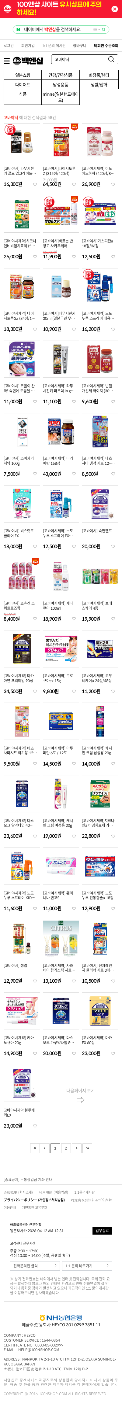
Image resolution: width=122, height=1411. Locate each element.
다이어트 (22, 84)
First (35, 1148)
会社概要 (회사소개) (18, 1192)
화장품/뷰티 (99, 75)
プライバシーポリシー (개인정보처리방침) (34, 1199)
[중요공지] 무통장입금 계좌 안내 (28, 1179)
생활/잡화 (99, 84)
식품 (22, 94)
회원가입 (28, 45)
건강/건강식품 (60, 75)
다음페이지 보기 (80, 1096)
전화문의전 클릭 (35, 1266)
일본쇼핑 (22, 75)
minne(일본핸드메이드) (61, 97)
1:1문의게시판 (84, 1192)
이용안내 (10, 1207)
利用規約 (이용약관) (53, 1192)
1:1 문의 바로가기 (87, 1266)
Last (87, 1148)
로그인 (9, 45)
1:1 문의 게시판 (54, 45)
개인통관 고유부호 (34, 1207)
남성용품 (60, 84)
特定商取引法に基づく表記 (91, 1199)
